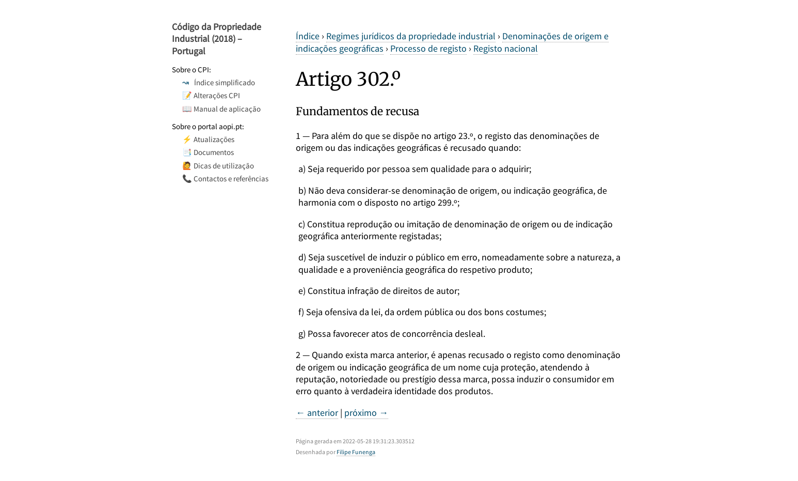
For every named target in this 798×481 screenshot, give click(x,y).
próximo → (366, 412)
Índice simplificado (218, 82)
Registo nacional (505, 48)
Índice (308, 36)
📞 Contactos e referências (225, 178)
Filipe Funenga (356, 452)
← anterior (317, 412)
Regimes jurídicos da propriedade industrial (411, 36)
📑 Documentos (208, 152)
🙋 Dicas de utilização (218, 165)
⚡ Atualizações (208, 139)
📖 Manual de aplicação (221, 109)
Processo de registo (428, 48)
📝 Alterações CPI (211, 95)
